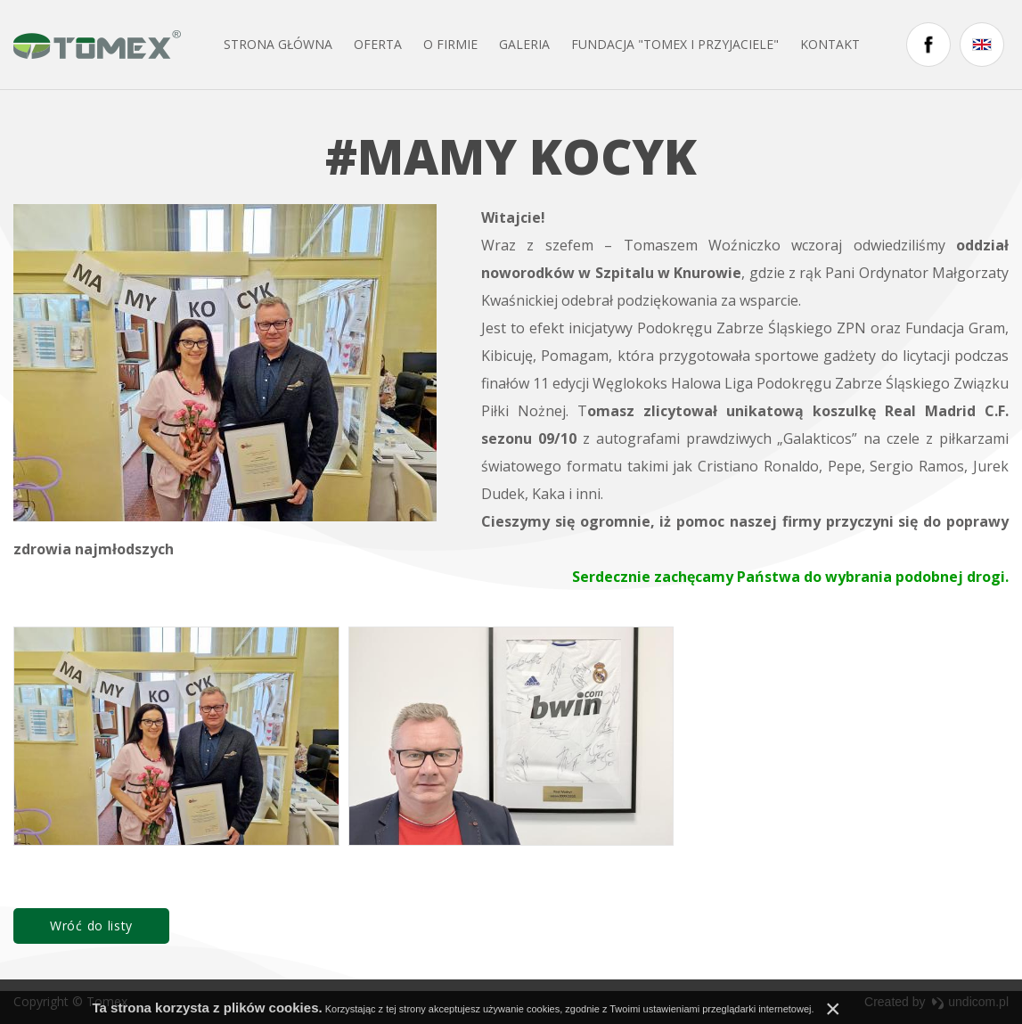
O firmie (450, 44)
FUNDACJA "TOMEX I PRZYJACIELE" (675, 44)
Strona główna (278, 44)
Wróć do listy (91, 925)
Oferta (378, 44)
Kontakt (830, 44)
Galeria (524, 44)
